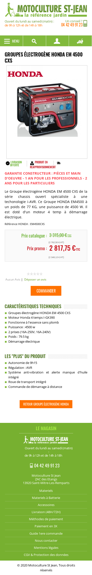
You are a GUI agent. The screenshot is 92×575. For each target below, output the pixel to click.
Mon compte (57, 40)
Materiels (46, 490)
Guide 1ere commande (46, 533)
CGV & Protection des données (46, 554)
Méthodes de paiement (46, 519)
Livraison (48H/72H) (46, 512)
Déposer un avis (35, 279)
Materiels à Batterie (46, 498)
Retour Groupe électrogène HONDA (46, 404)
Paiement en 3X (46, 526)
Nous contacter (46, 540)
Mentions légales (46, 547)
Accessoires (46, 505)
